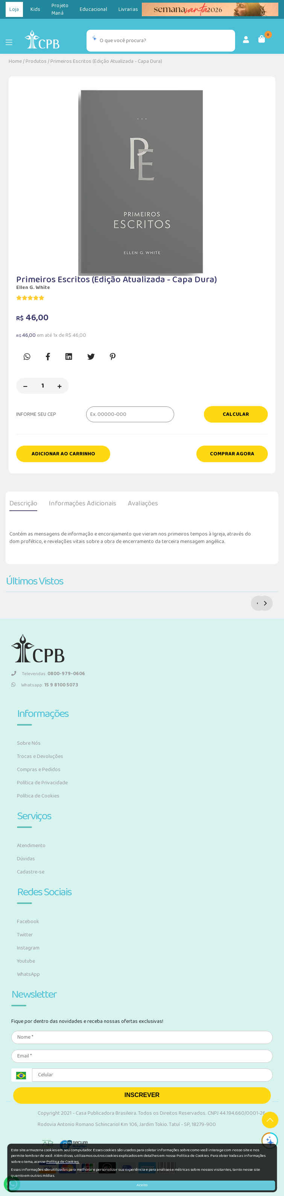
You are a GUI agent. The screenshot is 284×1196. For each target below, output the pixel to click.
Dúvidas (26, 859)
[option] (142, 180)
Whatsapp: (44, 685)
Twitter (25, 935)
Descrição (23, 503)
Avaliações (143, 503)
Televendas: (48, 674)
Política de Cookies (38, 796)
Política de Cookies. (62, 1161)
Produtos (36, 61)
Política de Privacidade (42, 783)
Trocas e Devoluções (40, 756)
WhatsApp (28, 974)
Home (15, 61)
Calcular (236, 414)
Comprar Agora (232, 454)
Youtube (26, 961)
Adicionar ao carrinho (63, 454)
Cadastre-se (30, 872)
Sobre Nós (29, 743)
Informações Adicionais (82, 503)
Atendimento (31, 845)
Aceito (142, 1185)
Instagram (28, 948)
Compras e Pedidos (39, 769)
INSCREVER (142, 1095)
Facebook (28, 922)
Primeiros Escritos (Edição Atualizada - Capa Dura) (106, 61)
